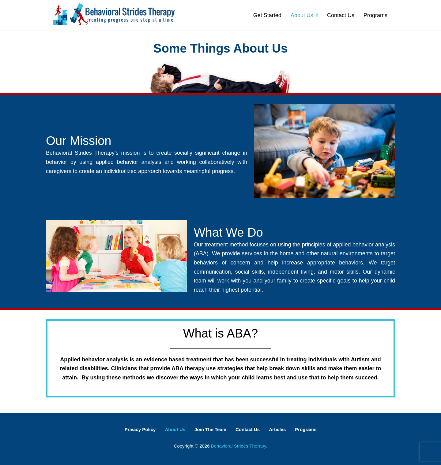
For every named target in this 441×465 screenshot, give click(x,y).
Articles (277, 429)
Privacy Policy (140, 429)
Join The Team (210, 429)
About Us (304, 15)
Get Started (267, 15)
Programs (375, 15)
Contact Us (340, 15)
